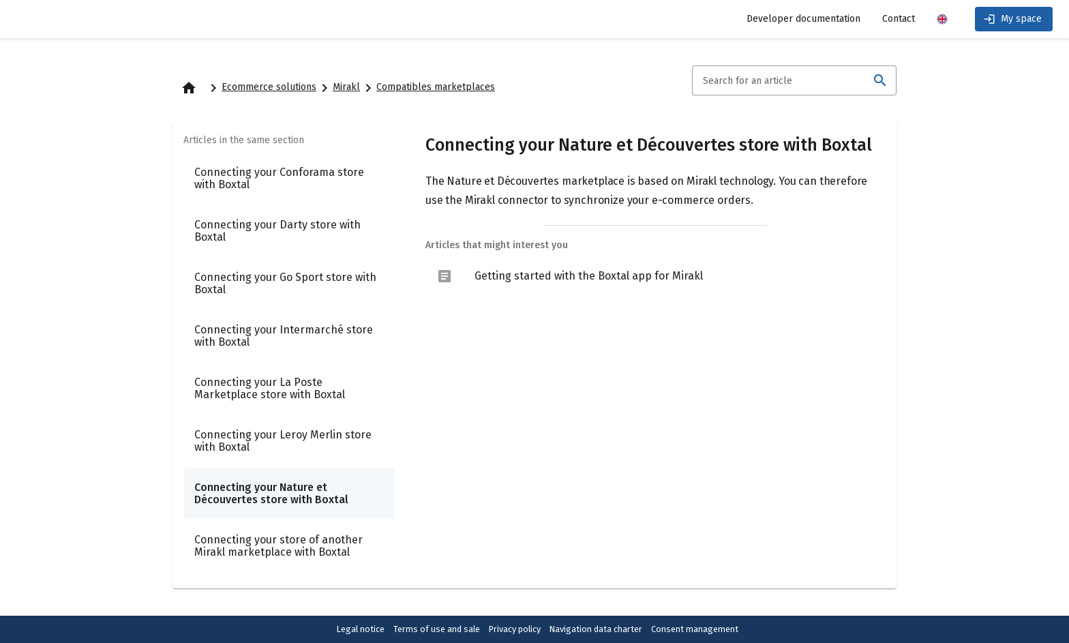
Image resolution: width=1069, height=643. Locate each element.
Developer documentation (803, 19)
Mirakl (346, 87)
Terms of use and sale (436, 629)
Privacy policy (515, 629)
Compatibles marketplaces (435, 87)
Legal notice (361, 629)
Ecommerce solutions (269, 87)
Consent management (694, 629)
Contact (898, 19)
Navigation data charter (595, 629)
